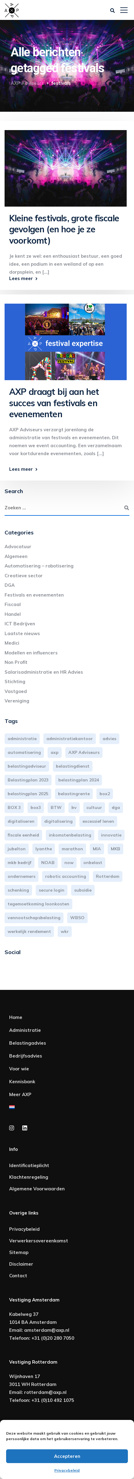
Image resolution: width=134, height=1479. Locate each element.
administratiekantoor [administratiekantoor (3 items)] (69, 738)
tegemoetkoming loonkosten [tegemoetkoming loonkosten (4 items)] (38, 904)
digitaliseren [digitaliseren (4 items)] (21, 821)
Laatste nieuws (22, 633)
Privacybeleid (67, 1470)
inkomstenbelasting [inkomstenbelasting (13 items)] (70, 835)
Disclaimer (21, 1264)
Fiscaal (13, 604)
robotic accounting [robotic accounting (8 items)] (65, 876)
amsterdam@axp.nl (46, 1330)
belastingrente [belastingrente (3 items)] (74, 793)
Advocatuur (18, 546)
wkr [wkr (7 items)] (65, 931)
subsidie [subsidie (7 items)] (83, 890)
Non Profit (16, 662)
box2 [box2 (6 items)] (105, 793)
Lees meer (21, 278)
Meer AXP (20, 1094)
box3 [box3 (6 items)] (36, 807)
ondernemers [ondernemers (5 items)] (21, 876)
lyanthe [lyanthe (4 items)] (43, 849)
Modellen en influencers (31, 653)
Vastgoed (16, 691)
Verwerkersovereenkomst (38, 1241)
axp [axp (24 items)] (55, 752)
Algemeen (16, 556)
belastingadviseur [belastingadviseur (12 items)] (27, 766)
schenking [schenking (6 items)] (18, 890)
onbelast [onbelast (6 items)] (92, 862)
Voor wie (19, 1069)
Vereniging (17, 701)
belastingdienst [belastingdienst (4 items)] (72, 766)
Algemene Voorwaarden (37, 1189)
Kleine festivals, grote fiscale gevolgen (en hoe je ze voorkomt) (64, 229)
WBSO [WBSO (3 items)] (77, 917)
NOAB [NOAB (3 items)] (48, 862)
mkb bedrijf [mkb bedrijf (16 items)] (19, 862)
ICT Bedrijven (20, 624)
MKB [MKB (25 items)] (115, 849)
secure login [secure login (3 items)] (51, 890)
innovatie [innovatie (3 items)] (111, 835)
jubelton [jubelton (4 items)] (17, 849)
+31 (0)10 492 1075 (52, 1400)
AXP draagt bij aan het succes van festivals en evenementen (54, 402)
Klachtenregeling (28, 1177)
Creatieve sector (24, 575)
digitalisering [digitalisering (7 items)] (58, 821)
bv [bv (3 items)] (74, 807)
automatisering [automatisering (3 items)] (24, 752)
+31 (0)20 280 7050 (52, 1338)
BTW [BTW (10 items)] (56, 807)
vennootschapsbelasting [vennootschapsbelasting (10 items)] (34, 917)
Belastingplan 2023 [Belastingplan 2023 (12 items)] (28, 780)
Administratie (25, 1030)
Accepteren (67, 1456)
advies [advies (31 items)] (109, 738)
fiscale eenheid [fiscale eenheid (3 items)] (23, 835)
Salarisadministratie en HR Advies (44, 672)
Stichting (15, 681)
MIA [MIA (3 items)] (97, 849)
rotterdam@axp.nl (45, 1392)
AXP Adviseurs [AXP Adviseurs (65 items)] (84, 752)
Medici (12, 643)
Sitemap (18, 1252)
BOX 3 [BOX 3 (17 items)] (14, 807)
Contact (18, 1276)
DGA (10, 585)
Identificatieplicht (29, 1165)
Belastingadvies (27, 1043)
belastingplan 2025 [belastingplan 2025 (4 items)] (28, 793)
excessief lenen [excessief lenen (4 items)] (98, 821)
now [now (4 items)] (69, 862)
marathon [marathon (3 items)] (72, 849)
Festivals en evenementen (34, 595)
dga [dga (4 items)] (116, 807)
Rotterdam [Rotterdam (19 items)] (107, 876)
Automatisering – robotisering (39, 566)
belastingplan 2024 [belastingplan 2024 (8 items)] (78, 780)
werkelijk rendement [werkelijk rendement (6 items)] (29, 931)
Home (15, 1017)
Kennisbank (22, 1081)
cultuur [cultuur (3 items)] (94, 807)
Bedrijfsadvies (25, 1056)
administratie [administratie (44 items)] (22, 738)
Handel (13, 614)
